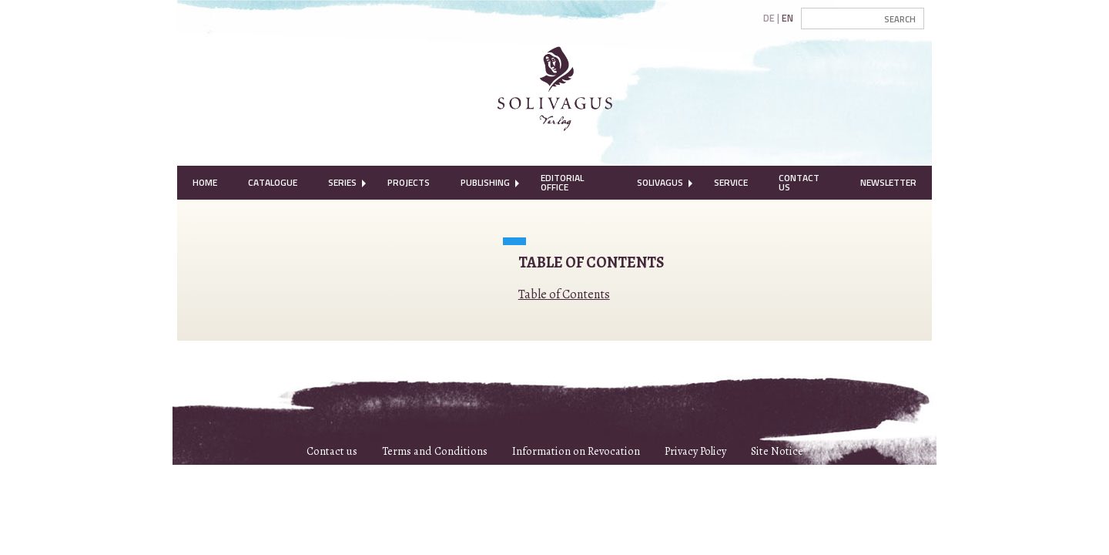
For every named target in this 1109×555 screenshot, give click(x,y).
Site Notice (777, 451)
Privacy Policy (695, 451)
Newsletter (888, 182)
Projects (408, 182)
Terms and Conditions (434, 451)
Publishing (485, 182)
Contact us (332, 451)
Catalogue (272, 182)
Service (731, 182)
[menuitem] (205, 183)
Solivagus (660, 182)
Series (342, 182)
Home (205, 182)
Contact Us (799, 182)
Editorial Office (562, 182)
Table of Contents (564, 294)
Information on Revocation (576, 451)
